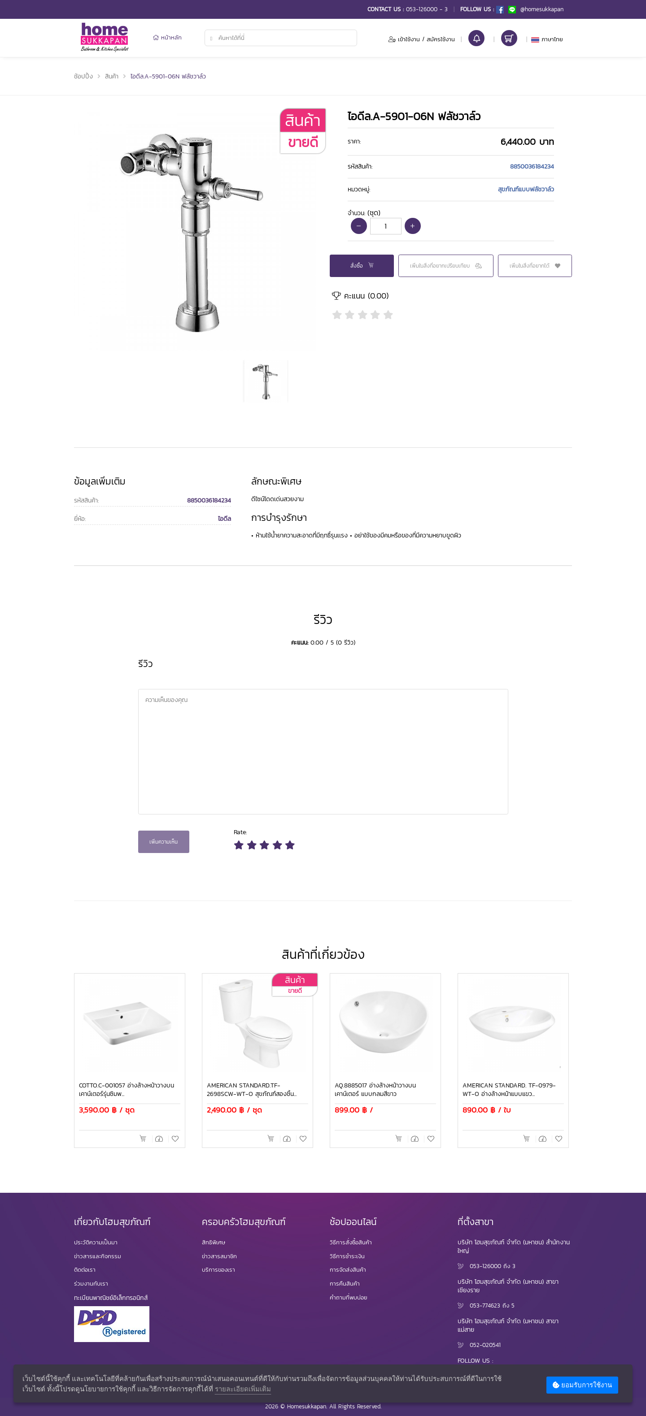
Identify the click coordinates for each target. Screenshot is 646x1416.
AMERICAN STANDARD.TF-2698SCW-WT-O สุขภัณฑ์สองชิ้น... (252, 1090)
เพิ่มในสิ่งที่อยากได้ (535, 266)
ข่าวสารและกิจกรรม (97, 1256)
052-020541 (485, 1345)
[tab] (451, 142)
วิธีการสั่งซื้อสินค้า (351, 1242)
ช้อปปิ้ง (83, 76)
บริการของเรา (218, 1269)
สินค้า (111, 76)
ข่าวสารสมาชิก (219, 1256)
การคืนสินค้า (345, 1283)
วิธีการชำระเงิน (347, 1256)
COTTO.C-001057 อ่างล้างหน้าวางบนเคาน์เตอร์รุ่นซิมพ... (126, 1090)
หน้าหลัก (167, 37)
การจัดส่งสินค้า (348, 1269)
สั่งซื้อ (362, 266)
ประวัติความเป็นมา (96, 1242)
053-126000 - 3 (427, 9)
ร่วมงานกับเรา (91, 1283)
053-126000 (485, 1266)
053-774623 (485, 1305)
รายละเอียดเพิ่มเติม (243, 1388)
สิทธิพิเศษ (213, 1242)
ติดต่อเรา (85, 1269)
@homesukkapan (535, 9)
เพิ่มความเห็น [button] (163, 842)
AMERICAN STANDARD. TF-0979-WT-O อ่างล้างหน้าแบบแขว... (509, 1090)
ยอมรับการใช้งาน (582, 1385)
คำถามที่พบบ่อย (348, 1297)
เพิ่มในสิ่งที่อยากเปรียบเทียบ (446, 266)
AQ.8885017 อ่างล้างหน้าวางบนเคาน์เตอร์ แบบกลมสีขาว (375, 1090)
